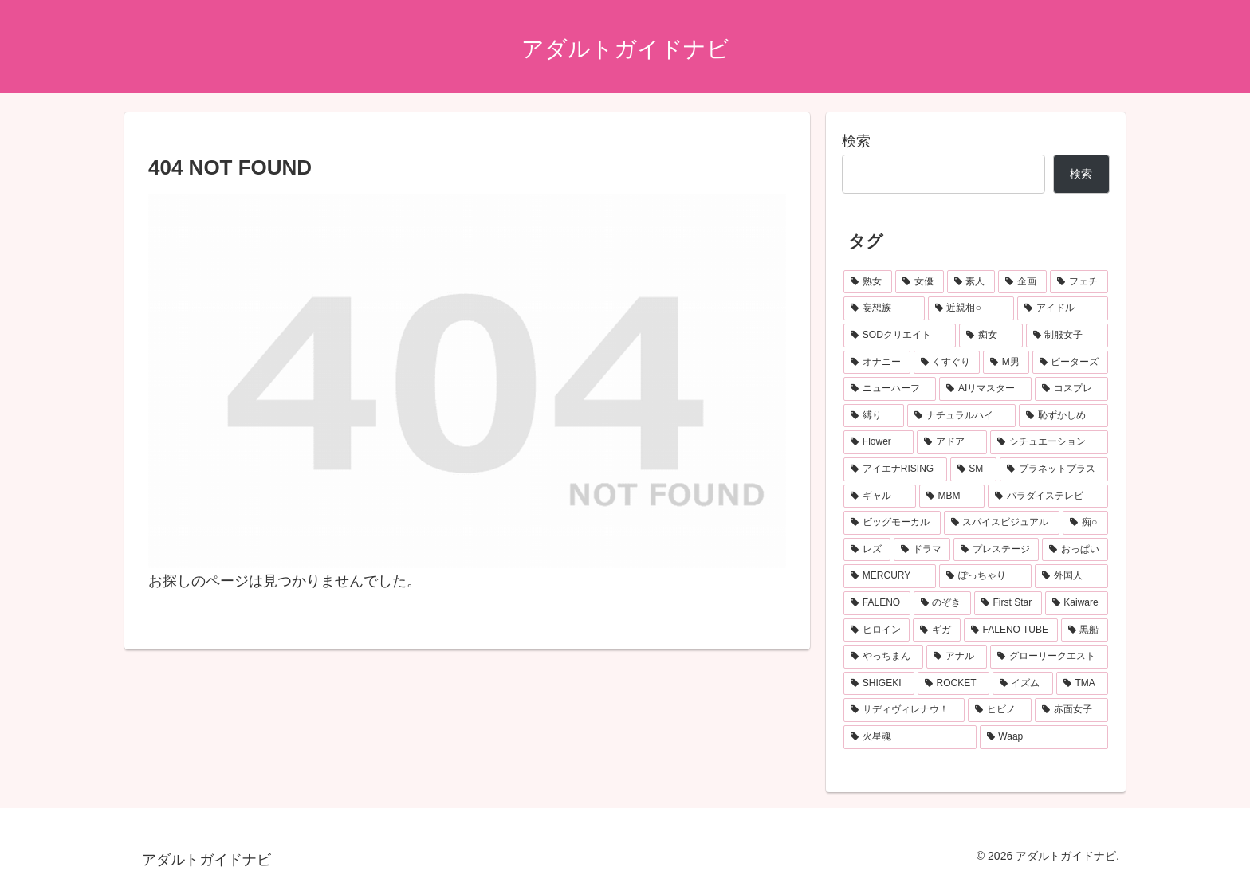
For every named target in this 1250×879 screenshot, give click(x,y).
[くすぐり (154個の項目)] (947, 363)
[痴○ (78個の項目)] (1085, 523)
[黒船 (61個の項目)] (1084, 630)
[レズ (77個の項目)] (866, 550)
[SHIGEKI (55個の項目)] (878, 684)
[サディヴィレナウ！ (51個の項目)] (904, 710)
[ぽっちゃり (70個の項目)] (985, 576)
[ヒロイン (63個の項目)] (876, 630)
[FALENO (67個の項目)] (876, 603)
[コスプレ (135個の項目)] (1071, 389)
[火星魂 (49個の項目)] (910, 737)
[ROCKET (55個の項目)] (953, 684)
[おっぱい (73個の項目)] (1075, 550)
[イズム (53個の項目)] (1023, 684)
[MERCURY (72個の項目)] (889, 576)
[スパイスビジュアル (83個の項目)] (1002, 523)
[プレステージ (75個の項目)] (996, 550)
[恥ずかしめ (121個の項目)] (1063, 416)
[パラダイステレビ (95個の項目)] (1048, 496)
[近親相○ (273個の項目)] (971, 308)
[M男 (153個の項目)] (1006, 363)
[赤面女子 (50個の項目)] (1071, 710)
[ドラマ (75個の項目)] (922, 550)
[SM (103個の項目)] (973, 469)
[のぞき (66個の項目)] (942, 603)
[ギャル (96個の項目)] (879, 496)
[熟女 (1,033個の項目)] (867, 282)
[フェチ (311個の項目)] (1079, 282)
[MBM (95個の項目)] (952, 496)
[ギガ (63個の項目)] (936, 630)
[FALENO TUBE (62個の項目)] (1011, 630)
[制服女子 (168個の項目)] (1067, 335)
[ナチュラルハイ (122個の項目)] (961, 416)
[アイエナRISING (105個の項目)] (895, 469)
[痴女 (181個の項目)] (990, 335)
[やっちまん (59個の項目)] (883, 657)
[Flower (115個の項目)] (878, 442)
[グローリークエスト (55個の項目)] (1049, 657)
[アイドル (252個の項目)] (1062, 308)
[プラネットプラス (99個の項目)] (1054, 469)
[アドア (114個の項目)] (952, 442)
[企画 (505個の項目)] (1022, 282)
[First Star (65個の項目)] (1008, 603)
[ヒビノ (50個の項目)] (1000, 710)
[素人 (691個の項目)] (971, 282)
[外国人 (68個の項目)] (1071, 576)
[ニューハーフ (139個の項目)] (889, 389)
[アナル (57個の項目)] (956, 657)
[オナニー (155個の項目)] (876, 363)
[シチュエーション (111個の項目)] (1049, 442)
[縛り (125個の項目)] (873, 416)
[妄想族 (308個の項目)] (884, 308)
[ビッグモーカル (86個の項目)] (892, 523)
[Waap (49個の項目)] (1044, 737)
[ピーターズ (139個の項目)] (1070, 363)
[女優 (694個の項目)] (919, 282)
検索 (856, 141)
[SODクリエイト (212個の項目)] (899, 335)
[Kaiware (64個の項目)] (1077, 603)
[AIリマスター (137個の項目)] (985, 389)
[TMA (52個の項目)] (1082, 684)
